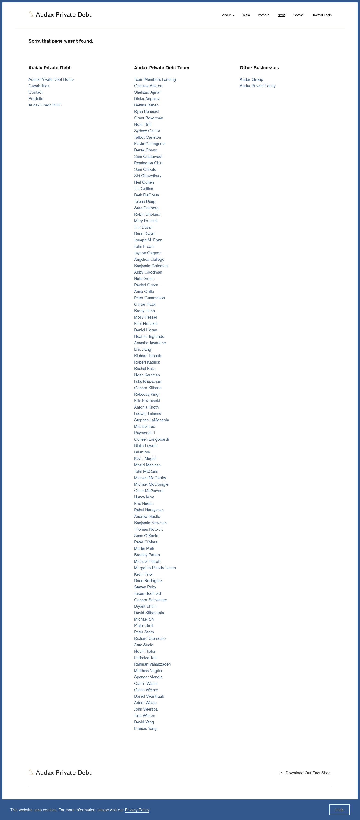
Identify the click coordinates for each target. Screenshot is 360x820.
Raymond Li (144, 432)
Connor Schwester (150, 599)
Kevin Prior (143, 574)
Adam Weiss (145, 702)
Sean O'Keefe (146, 535)
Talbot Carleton (147, 137)
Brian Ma (142, 451)
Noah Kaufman (147, 374)
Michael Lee (144, 426)
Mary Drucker (146, 220)
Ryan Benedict (146, 111)
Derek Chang (145, 149)
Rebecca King (146, 394)
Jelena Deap (144, 201)
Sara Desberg (146, 207)
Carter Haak (144, 304)
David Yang (144, 721)
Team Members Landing (155, 79)
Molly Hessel (145, 316)
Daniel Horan (145, 329)
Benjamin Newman (150, 522)
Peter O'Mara (146, 541)
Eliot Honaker (146, 323)
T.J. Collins (143, 188)
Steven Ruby (145, 586)
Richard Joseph (147, 355)
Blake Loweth (146, 445)
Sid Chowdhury (147, 175)
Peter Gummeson (149, 297)
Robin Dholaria (147, 214)
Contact (298, 15)
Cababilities (38, 85)
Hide (339, 809)
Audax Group (251, 79)
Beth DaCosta (146, 194)
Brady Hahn (144, 310)
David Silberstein (149, 612)
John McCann (146, 471)
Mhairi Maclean (147, 464)
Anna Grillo (144, 291)
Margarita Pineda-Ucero (155, 567)
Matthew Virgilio (148, 670)
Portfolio (264, 15)
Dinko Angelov (147, 98)
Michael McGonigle (151, 484)
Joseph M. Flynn (148, 239)
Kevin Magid (145, 458)
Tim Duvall (143, 226)
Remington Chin (148, 162)
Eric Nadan (144, 503)
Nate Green (144, 278)
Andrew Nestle (147, 516)
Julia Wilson (144, 715)
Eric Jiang (142, 349)
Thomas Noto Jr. (148, 529)
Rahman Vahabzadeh (152, 663)
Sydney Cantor (147, 130)
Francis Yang (145, 728)
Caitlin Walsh (146, 683)
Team (246, 15)
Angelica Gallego (149, 259)
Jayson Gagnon (147, 252)
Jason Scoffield (147, 593)
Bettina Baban (146, 104)
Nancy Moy (144, 496)
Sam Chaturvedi (148, 156)
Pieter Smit (143, 625)
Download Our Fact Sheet (309, 772)
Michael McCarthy (150, 477)
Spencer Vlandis (148, 676)
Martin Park (144, 548)
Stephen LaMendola (151, 419)
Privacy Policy (137, 809)
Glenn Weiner (146, 689)
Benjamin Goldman (151, 265)
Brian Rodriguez (148, 580)
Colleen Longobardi (151, 439)
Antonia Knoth (146, 406)
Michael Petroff (147, 561)
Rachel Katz (144, 368)
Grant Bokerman (148, 117)
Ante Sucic (143, 644)
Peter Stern (144, 631)
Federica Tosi (146, 657)
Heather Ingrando (149, 336)
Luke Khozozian (147, 381)
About (226, 15)
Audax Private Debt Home (51, 79)
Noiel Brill (142, 124)
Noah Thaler (144, 651)
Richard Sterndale (150, 638)
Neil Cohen (144, 182)
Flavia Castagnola (150, 143)
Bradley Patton (147, 554)
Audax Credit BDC (45, 104)
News (281, 15)
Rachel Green (146, 284)
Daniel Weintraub (149, 696)
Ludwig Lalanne (147, 413)
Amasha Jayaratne (150, 342)
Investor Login (322, 15)
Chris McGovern (148, 490)
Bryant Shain (145, 606)
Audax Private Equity (258, 85)
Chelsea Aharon (148, 85)
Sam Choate (145, 169)
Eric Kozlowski (147, 400)
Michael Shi (144, 618)
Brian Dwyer (145, 233)
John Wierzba (146, 708)
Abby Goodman (148, 271)
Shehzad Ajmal (147, 92)
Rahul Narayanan (149, 509)
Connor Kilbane (147, 387)
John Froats (144, 246)
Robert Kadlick (147, 361)
